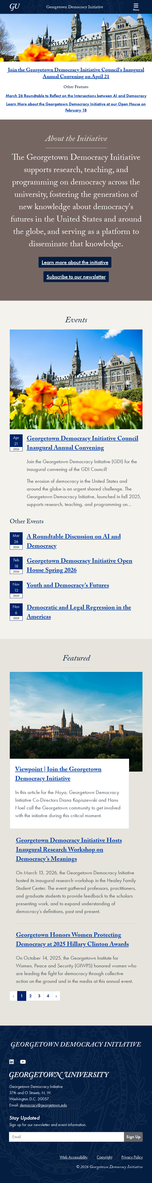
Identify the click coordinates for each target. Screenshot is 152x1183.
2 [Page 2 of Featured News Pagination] (30, 996)
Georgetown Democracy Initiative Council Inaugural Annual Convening (82, 444)
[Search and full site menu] (136, 7)
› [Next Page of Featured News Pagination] (56, 996)
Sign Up (133, 1136)
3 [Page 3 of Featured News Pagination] (39, 996)
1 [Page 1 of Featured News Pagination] (22, 996)
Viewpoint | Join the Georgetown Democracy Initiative (58, 775)
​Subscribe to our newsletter (76, 276)
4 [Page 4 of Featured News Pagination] (48, 996)
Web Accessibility (73, 1157)
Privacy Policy (132, 1157)
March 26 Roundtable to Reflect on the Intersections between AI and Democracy (76, 95)
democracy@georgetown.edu (43, 1105)
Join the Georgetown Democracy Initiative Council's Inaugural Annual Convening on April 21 (76, 74)
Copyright (104, 1157)
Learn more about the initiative (75, 262)
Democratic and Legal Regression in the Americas (79, 613)
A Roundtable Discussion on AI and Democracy (74, 542)
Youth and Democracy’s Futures (68, 586)
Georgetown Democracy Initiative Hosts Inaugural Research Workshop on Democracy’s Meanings (69, 850)
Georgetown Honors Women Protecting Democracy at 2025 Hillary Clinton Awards (72, 940)
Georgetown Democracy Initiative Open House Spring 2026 (79, 566)
